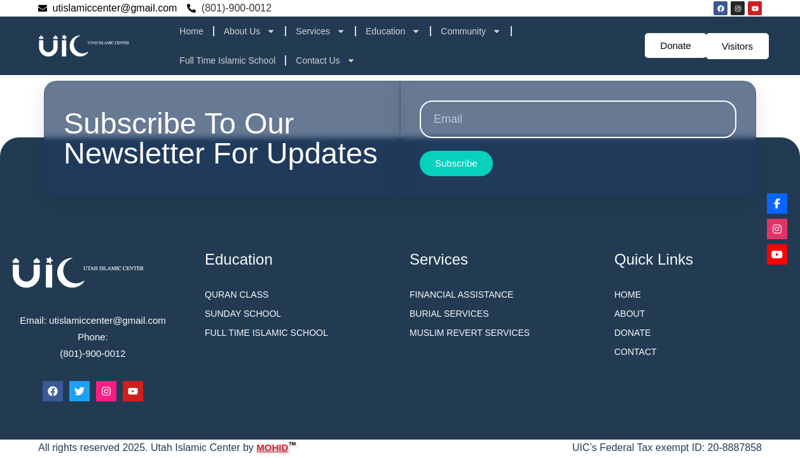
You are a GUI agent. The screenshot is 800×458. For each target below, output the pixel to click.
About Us (250, 31)
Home (191, 31)
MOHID (272, 446)
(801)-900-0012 (237, 8)
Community (471, 31)
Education (393, 31)
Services (320, 31)
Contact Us (325, 60)
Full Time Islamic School (227, 60)
